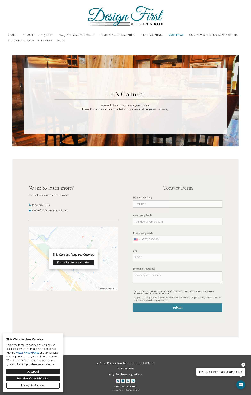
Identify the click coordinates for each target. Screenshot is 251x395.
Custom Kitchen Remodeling (214, 35)
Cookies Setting (132, 390)
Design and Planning (118, 35)
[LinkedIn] (133, 381)
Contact (176, 35)
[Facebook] (123, 381)
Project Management (76, 35)
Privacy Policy (118, 390)
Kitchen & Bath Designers (30, 40)
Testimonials (152, 35)
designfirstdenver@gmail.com (49, 210)
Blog (61, 40)
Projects (46, 35)
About (28, 35)
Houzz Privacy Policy (27, 352)
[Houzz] (118, 381)
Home (12, 35)
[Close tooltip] (243, 365)
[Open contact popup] (240, 384)
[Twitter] (128, 381)
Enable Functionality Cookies (73, 262)
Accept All (33, 371)
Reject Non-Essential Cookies (33, 378)
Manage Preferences (33, 385)
